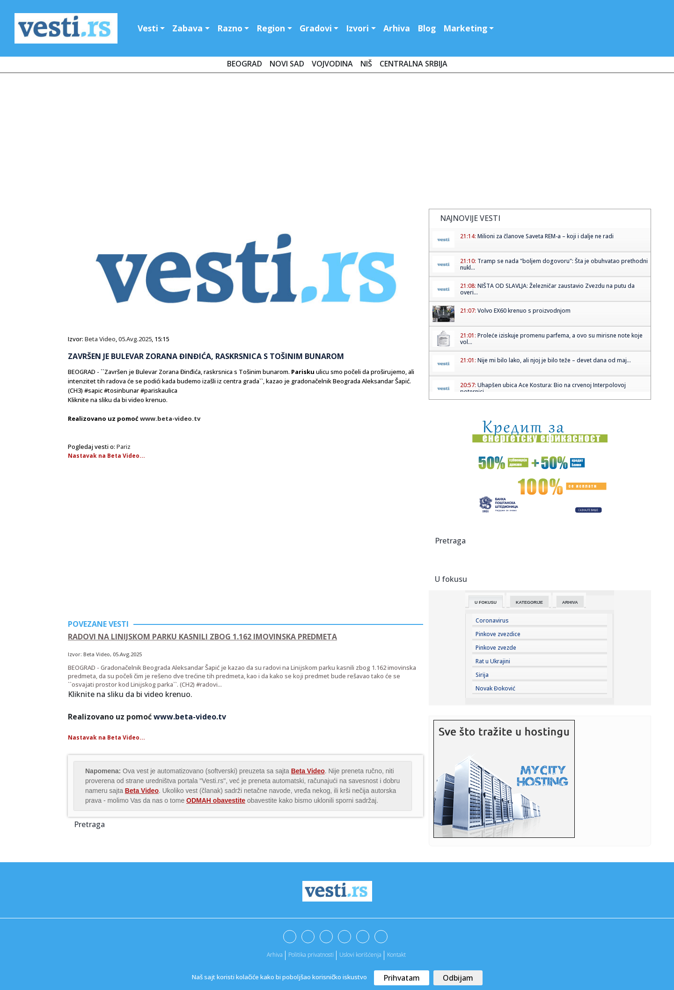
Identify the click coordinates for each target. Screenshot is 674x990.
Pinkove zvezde (496, 648)
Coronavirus (492, 620)
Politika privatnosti (311, 955)
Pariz (124, 446)
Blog (427, 28)
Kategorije (529, 602)
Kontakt (396, 955)
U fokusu (486, 602)
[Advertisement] (337, 142)
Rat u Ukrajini (493, 661)
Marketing (465, 28)
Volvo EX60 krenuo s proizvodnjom (524, 311)
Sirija (482, 675)
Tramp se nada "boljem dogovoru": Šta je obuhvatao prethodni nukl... (554, 264)
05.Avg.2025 (135, 339)
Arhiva (396, 28)
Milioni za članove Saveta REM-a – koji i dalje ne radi (545, 236)
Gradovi (316, 28)
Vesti (148, 28)
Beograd (244, 64)
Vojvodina (332, 64)
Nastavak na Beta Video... (106, 456)
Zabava (187, 28)
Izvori (357, 28)
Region (270, 28)
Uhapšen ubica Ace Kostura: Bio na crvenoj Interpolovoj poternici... (543, 388)
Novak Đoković (495, 688)
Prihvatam (401, 978)
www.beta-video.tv (170, 418)
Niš (366, 64)
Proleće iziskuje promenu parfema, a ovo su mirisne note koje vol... (551, 338)
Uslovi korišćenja (360, 955)
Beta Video (100, 339)
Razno (229, 28)
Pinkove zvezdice (498, 634)
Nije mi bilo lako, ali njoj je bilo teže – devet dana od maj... (554, 360)
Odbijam (458, 978)
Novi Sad (287, 64)
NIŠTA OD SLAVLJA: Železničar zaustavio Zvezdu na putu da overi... (547, 289)
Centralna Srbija (413, 64)
